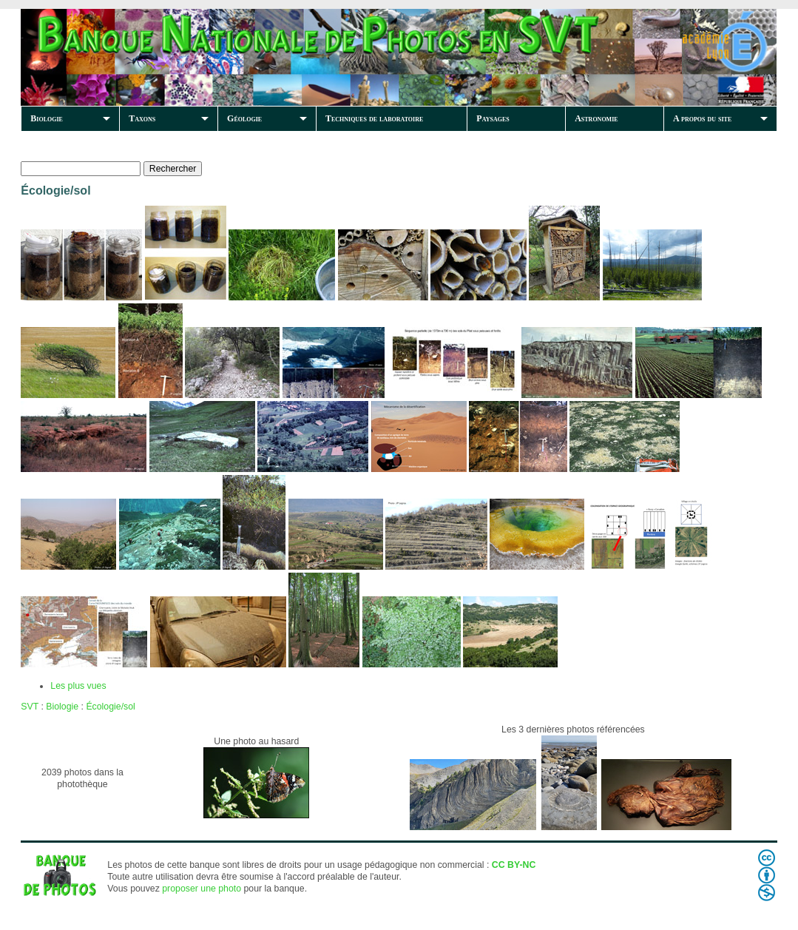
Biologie (46, 118)
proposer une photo (201, 888)
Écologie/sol (110, 706)
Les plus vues (78, 686)
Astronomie (596, 118)
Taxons (142, 118)
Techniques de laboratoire (374, 118)
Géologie (244, 118)
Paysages (492, 118)
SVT (29, 706)
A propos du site (702, 118)
